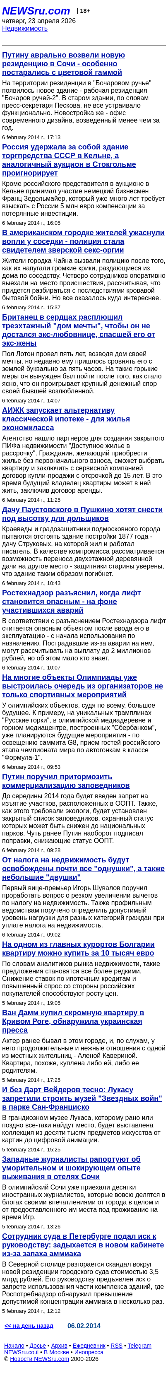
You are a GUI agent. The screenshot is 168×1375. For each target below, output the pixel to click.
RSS (116, 1345)
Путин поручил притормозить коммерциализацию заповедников (66, 781)
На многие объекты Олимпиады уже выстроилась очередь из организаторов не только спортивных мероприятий (82, 686)
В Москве (56, 1352)
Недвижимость (25, 28)
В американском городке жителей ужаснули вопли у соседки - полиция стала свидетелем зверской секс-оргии (83, 241)
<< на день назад (29, 1325)
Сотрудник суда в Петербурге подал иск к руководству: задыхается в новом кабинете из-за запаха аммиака (83, 1245)
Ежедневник (89, 1345)
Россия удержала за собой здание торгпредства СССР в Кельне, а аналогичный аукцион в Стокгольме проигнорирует (69, 160)
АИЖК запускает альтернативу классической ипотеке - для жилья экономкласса (66, 419)
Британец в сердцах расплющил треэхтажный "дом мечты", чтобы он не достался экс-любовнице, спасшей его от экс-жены (78, 330)
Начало (14, 1345)
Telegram (140, 1345)
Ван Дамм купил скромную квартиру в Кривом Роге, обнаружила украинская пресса (73, 1021)
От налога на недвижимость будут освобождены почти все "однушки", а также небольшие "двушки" (83, 868)
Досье (37, 1345)
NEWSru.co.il (21, 1352)
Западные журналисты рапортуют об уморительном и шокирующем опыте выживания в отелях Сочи (71, 1168)
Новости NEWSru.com (39, 1359)
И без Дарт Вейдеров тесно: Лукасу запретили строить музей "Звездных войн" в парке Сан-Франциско (82, 1098)
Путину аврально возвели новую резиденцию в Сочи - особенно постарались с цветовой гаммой (63, 64)
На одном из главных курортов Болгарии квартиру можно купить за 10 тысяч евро (78, 948)
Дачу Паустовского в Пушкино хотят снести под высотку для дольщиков (82, 514)
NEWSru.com (36, 11)
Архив (59, 1345)
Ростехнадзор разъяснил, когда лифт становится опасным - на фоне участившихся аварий (71, 601)
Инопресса (89, 1352)
